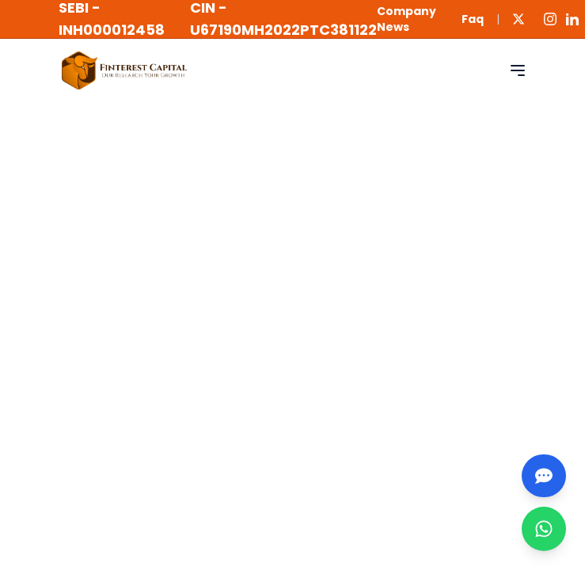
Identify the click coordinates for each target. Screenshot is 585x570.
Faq (473, 19)
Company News (406, 19)
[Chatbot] (544, 475)
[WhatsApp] (544, 529)
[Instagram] (550, 19)
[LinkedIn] (572, 19)
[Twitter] (518, 19)
